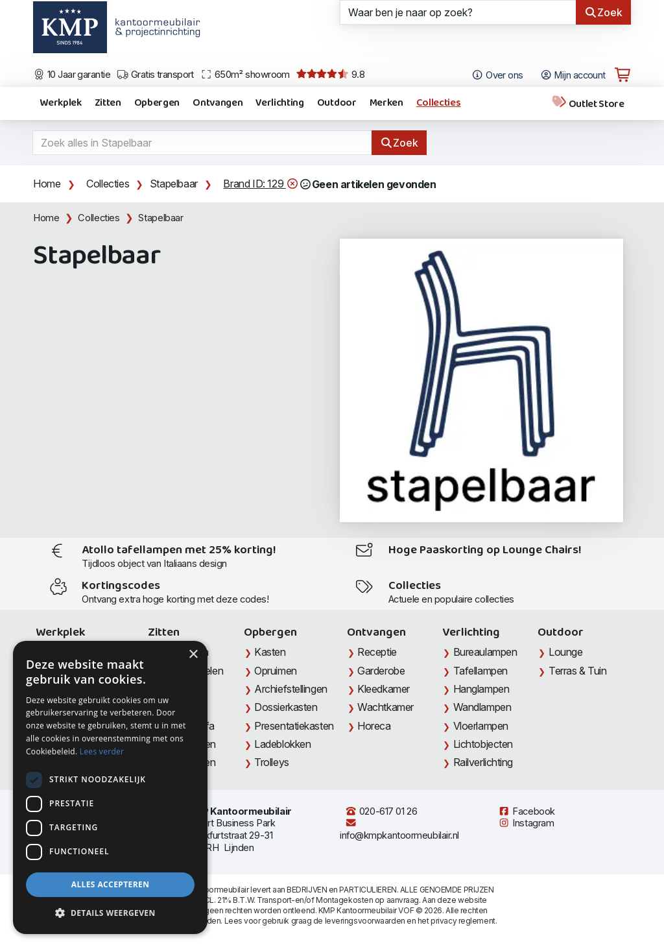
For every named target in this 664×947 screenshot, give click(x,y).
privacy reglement (463, 921)
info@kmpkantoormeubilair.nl (399, 829)
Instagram (526, 823)
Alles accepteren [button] (110, 884)
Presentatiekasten (293, 725)
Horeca (373, 725)
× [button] (193, 655)
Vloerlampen (480, 725)
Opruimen (275, 670)
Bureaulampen (485, 651)
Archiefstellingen (290, 688)
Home (46, 183)
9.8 (330, 74)
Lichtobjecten (483, 743)
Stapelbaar (174, 183)
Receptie (376, 651)
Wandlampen (482, 707)
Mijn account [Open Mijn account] (573, 75)
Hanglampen (481, 688)
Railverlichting (483, 762)
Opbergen (157, 103)
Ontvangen (218, 103)
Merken (386, 103)
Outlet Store (587, 103)
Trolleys (271, 762)
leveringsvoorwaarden (365, 921)
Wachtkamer (385, 707)
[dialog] (110, 787)
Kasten (269, 651)
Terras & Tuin (577, 670)
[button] (110, 913)
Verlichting (279, 103)
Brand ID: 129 (260, 184)
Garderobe (381, 670)
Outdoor (337, 103)
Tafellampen (480, 670)
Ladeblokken (282, 743)
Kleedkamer (383, 688)
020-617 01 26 (381, 811)
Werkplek (60, 103)
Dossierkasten (285, 707)
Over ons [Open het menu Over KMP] (497, 75)
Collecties (438, 103)
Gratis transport (155, 74)
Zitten (108, 103)
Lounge (565, 651)
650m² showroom (245, 74)
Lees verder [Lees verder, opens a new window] (102, 751)
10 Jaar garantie (71, 74)
